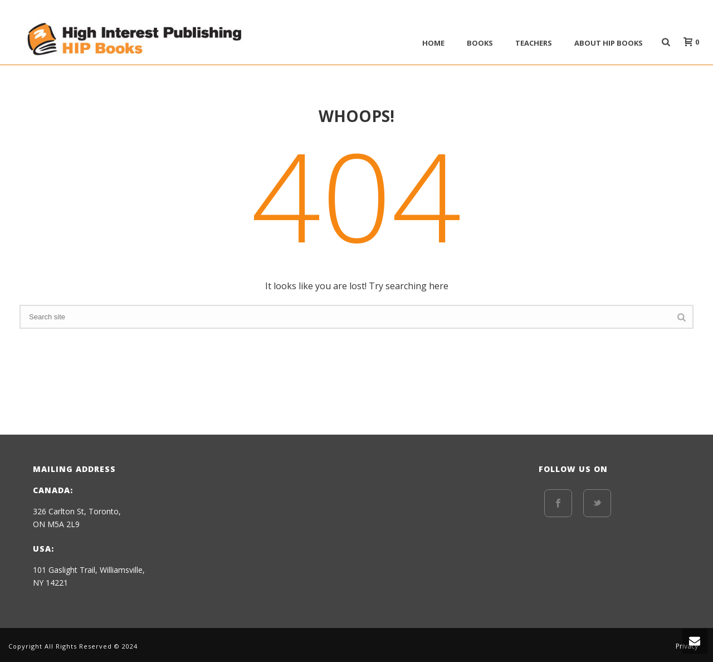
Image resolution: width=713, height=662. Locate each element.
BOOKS (480, 43)
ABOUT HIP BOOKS (608, 43)
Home (433, 43)
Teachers (533, 43)
